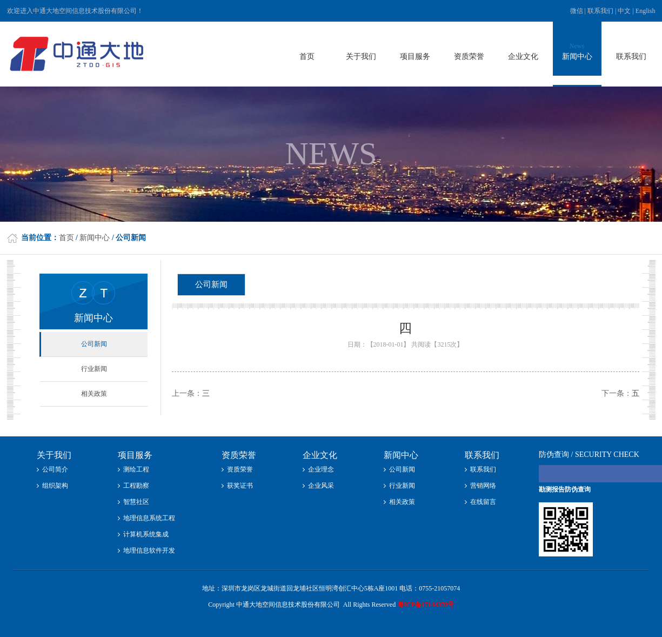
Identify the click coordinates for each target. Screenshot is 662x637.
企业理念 (321, 469)
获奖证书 (240, 485)
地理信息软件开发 (149, 550)
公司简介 (55, 469)
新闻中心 (94, 238)
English (646, 11)
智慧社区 (136, 502)
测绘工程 (136, 469)
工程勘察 (136, 485)
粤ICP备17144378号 (425, 604)
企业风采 (321, 485)
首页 (66, 238)
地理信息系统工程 (149, 518)
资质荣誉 (240, 469)
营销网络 (483, 485)
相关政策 (94, 393)
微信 (577, 11)
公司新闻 (94, 344)
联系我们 (600, 11)
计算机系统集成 (146, 534)
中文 (624, 11)
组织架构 (55, 485)
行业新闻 (94, 369)
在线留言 (483, 502)
